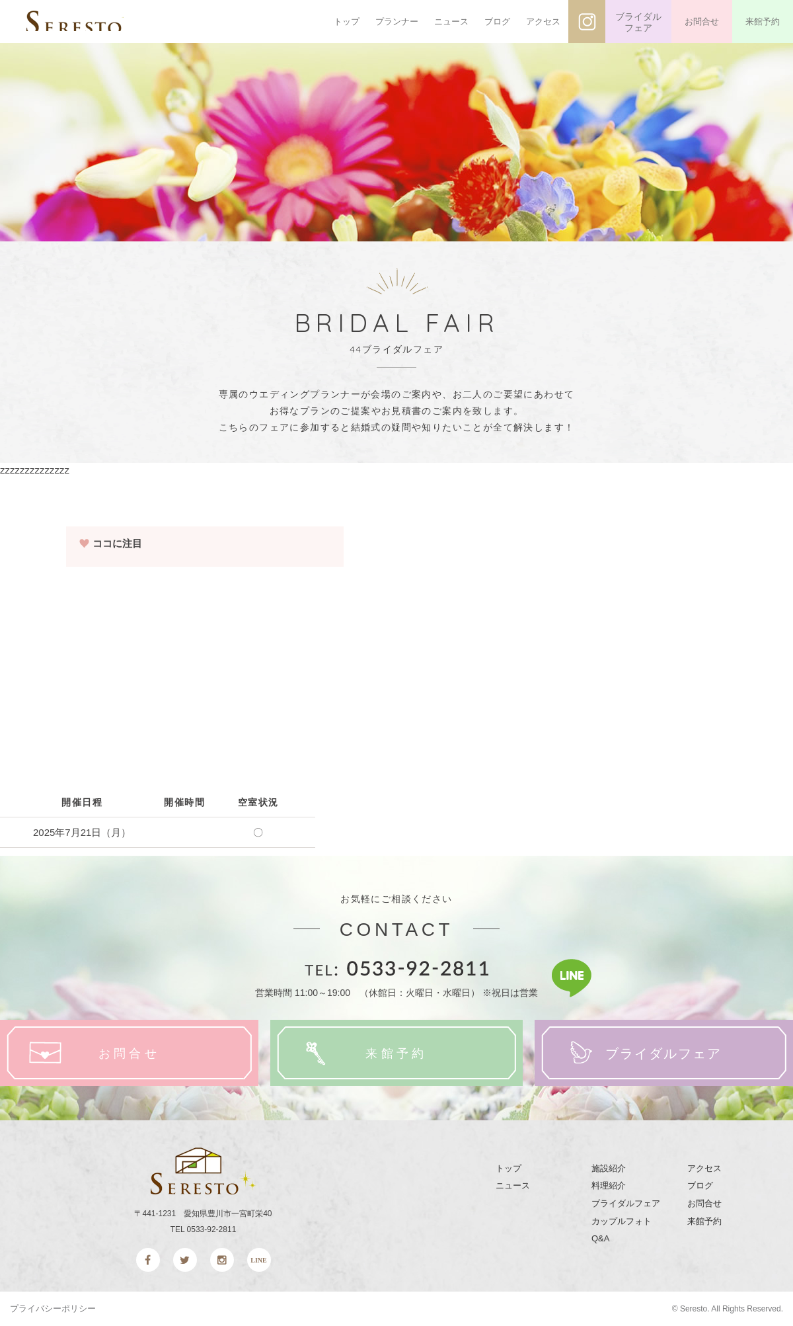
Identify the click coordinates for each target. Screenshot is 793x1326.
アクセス (543, 21)
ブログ (497, 21)
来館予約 (762, 21)
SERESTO (97, 22)
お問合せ (702, 21)
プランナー (396, 21)
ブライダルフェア (638, 22)
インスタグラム (586, 21)
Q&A (600, 1238)
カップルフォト (621, 1221)
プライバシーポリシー (53, 1308)
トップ (346, 21)
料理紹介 (608, 1185)
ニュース (451, 21)
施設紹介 (608, 1168)
